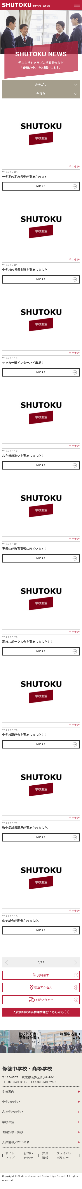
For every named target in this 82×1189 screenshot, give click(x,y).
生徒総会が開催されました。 (21, 920)
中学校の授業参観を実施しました (24, 269)
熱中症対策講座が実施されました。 (26, 827)
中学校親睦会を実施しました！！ (24, 734)
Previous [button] (5, 1041)
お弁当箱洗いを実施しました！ (23, 455)
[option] (20, 1041)
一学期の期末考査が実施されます (24, 176)
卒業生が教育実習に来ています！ (24, 548)
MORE (40, 186)
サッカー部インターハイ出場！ (23, 362)
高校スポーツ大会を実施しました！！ (27, 641)
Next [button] (77, 1041)
